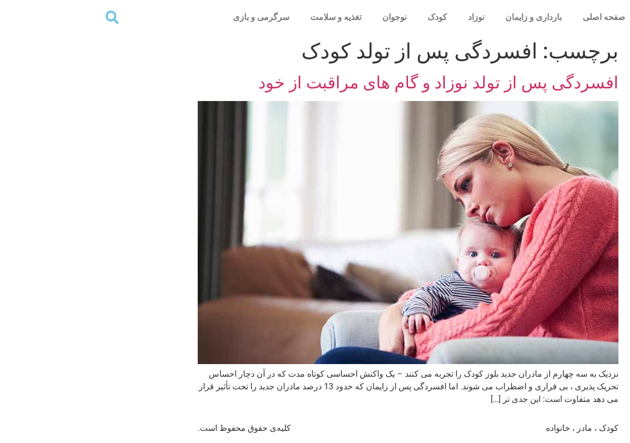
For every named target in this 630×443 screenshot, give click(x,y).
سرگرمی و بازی (168, 17)
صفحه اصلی (511, 17)
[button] (19, 17)
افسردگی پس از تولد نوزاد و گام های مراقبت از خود (345, 83)
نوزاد (383, 17)
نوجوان (301, 17)
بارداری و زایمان (440, 17)
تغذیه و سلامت (242, 17)
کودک (344, 17)
